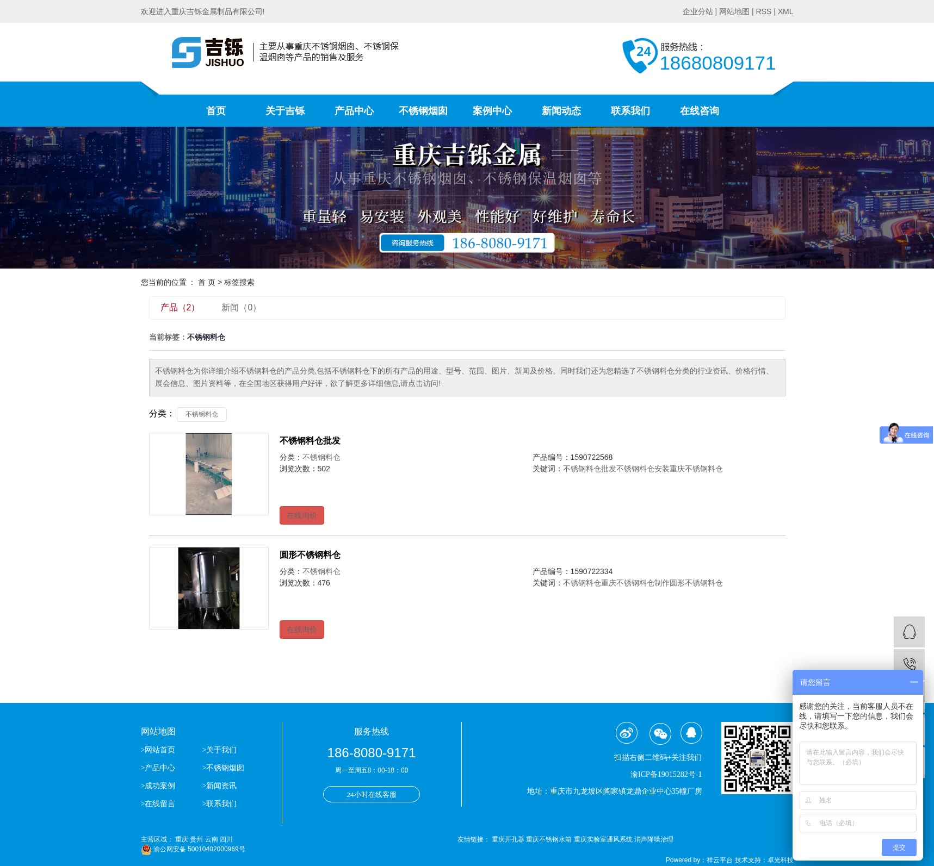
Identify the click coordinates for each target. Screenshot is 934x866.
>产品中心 (158, 768)
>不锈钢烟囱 (223, 768)
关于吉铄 (285, 110)
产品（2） (180, 307)
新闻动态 (561, 110)
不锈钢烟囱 (423, 110)
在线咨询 (699, 110)
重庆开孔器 (509, 839)
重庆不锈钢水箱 (549, 839)
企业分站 (698, 11)
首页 (216, 110)
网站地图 (734, 11)
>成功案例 (158, 786)
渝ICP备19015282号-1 (666, 774)
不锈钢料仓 (201, 414)
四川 (226, 839)
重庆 (181, 839)
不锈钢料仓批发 (310, 440)
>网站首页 (159, 750)
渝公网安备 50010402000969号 (193, 849)
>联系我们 (219, 804)
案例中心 (492, 110)
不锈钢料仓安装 (643, 468)
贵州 (196, 839)
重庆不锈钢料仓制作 (635, 582)
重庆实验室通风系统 (604, 839)
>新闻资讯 (219, 786)
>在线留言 (158, 804)
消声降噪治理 (653, 839)
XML (786, 11)
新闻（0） (241, 307)
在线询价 (302, 515)
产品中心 (354, 110)
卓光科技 (781, 860)
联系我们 (630, 110)
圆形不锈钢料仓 (310, 554)
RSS (763, 11)
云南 (211, 839)
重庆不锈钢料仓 (696, 468)
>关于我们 (219, 750)
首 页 (206, 282)
